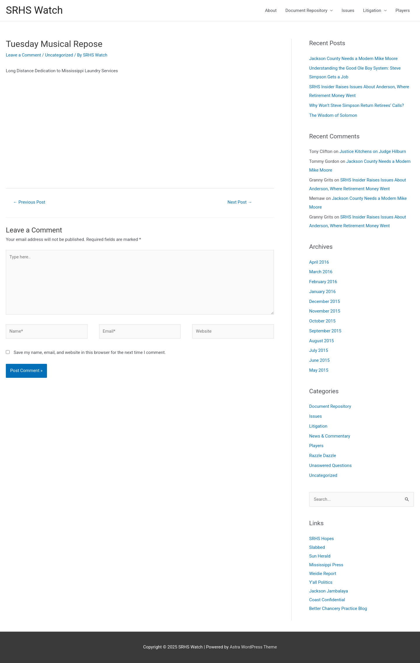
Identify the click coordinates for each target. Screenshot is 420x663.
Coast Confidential (327, 599)
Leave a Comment (23, 55)
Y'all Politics (320, 582)
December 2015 (324, 301)
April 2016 (319, 262)
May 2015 (318, 370)
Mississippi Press (326, 564)
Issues (348, 10)
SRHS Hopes (321, 538)
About (271, 10)
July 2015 (318, 350)
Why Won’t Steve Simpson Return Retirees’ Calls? (356, 105)
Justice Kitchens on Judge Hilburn (373, 151)
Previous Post (29, 202)
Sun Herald (319, 556)
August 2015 (321, 340)
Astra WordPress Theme (253, 647)
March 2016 (320, 271)
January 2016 (322, 291)
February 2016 (323, 281)
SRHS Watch (34, 10)
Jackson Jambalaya (328, 591)
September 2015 (325, 331)
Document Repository (307, 10)
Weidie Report (322, 573)
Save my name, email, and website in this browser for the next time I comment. (90, 352)
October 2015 (322, 321)
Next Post (240, 202)
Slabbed (317, 547)
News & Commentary (329, 436)
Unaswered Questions (330, 465)
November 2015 (324, 311)
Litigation (372, 10)
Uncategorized (59, 55)
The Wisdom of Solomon (333, 115)
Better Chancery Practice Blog (338, 608)
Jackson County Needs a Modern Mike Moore (353, 58)
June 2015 (319, 360)
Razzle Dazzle (322, 455)
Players (403, 10)
